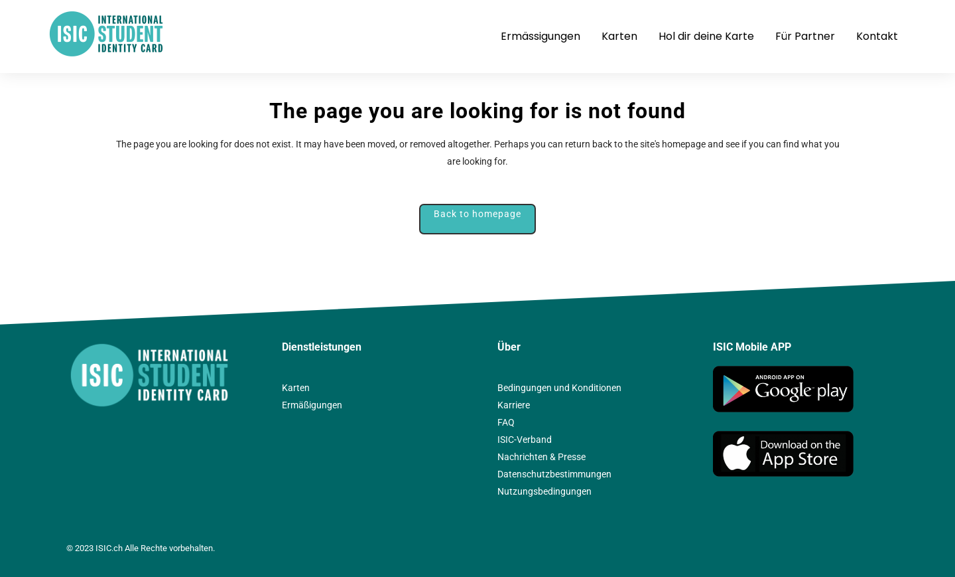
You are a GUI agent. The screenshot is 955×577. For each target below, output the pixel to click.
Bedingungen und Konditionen (559, 387)
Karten (619, 36)
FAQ (506, 422)
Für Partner (805, 36)
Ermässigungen (540, 36)
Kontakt (877, 36)
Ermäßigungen (312, 405)
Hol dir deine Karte (706, 36)
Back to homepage (477, 213)
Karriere (513, 405)
